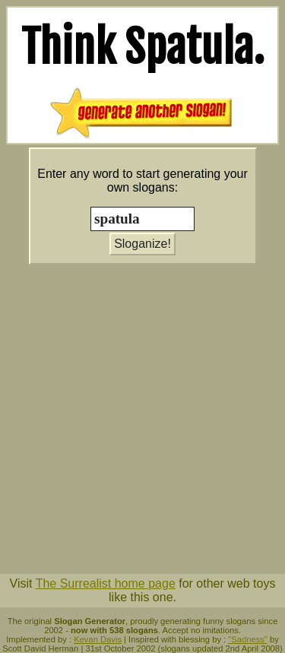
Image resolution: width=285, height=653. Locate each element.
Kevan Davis (98, 639)
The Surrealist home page (106, 583)
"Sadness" (247, 639)
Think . (142, 47)
